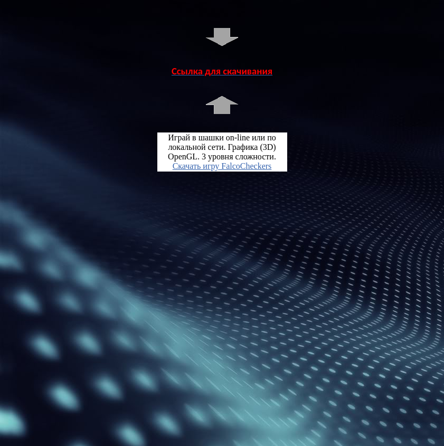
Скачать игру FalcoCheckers (222, 166)
